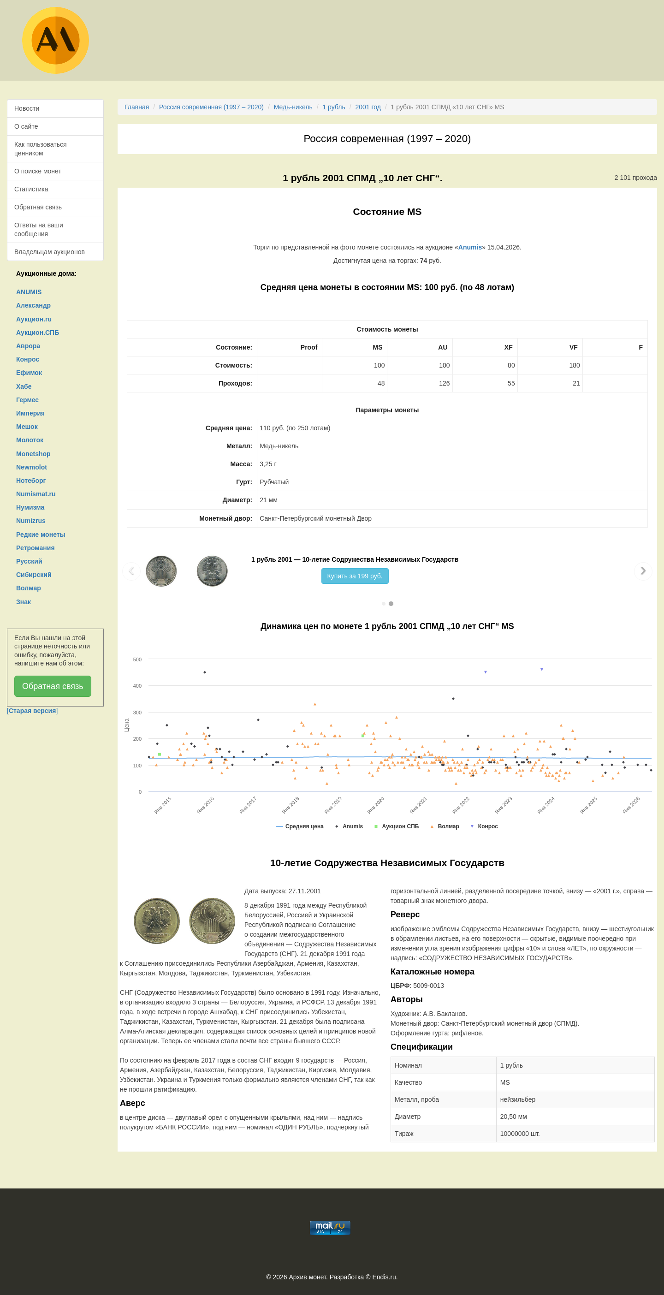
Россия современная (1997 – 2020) (211, 107)
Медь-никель (293, 107)
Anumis (470, 247)
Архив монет (307, 1277)
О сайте (26, 126)
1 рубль (333, 107)
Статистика (31, 189)
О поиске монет (37, 171)
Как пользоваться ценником (40, 148)
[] (32, 710)
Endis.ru (384, 1277)
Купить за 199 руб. (355, 576)
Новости (26, 108)
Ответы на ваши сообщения (38, 229)
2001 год (367, 107)
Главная (137, 107)
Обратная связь (38, 207)
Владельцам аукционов (49, 251)
